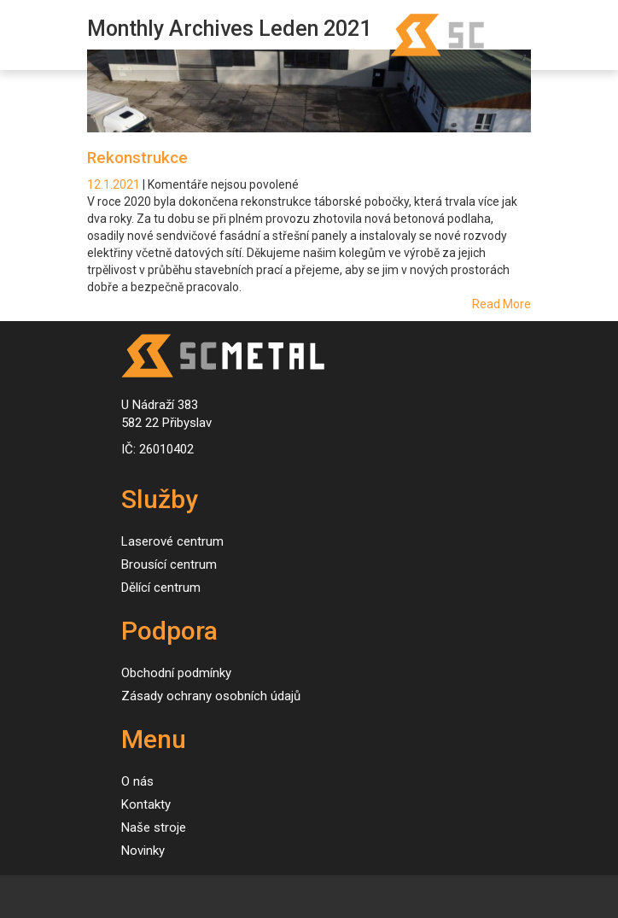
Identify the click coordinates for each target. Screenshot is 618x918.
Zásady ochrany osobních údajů (210, 696)
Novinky (143, 850)
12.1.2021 (115, 184)
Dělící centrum (161, 587)
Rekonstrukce (137, 157)
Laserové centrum (172, 541)
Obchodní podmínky (176, 673)
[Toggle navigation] (30, 35)
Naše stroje (153, 827)
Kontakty (146, 804)
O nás (137, 781)
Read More (501, 304)
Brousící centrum (169, 564)
